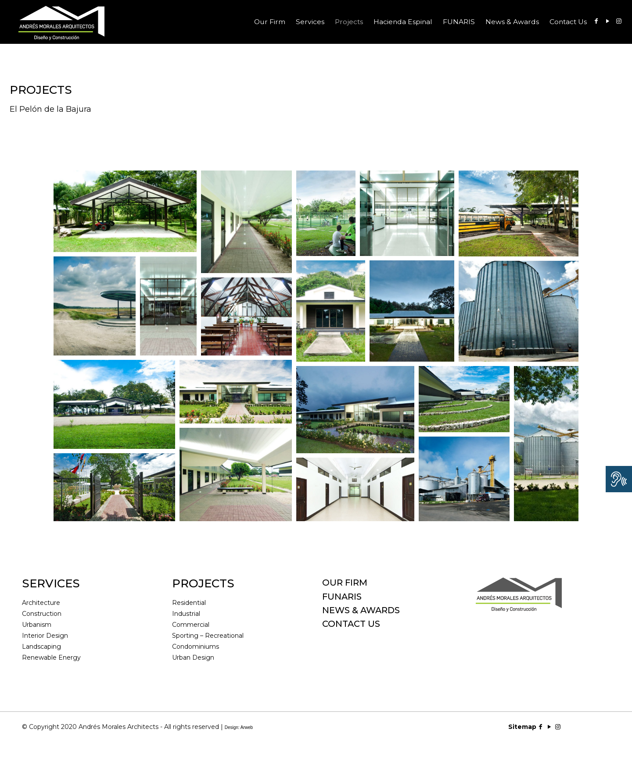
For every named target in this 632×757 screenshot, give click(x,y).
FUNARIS (342, 596)
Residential (189, 603)
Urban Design (193, 657)
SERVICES (51, 583)
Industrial (186, 614)
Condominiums (195, 646)
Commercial (190, 625)
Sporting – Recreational (208, 636)
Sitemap (522, 727)
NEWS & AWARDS (361, 610)
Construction (41, 614)
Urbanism (36, 625)
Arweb (247, 727)
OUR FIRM (344, 582)
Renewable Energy (51, 657)
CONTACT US (351, 623)
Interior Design (45, 636)
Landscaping (41, 646)
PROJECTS (203, 583)
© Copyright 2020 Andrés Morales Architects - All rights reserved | (137, 727)
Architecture (41, 603)
